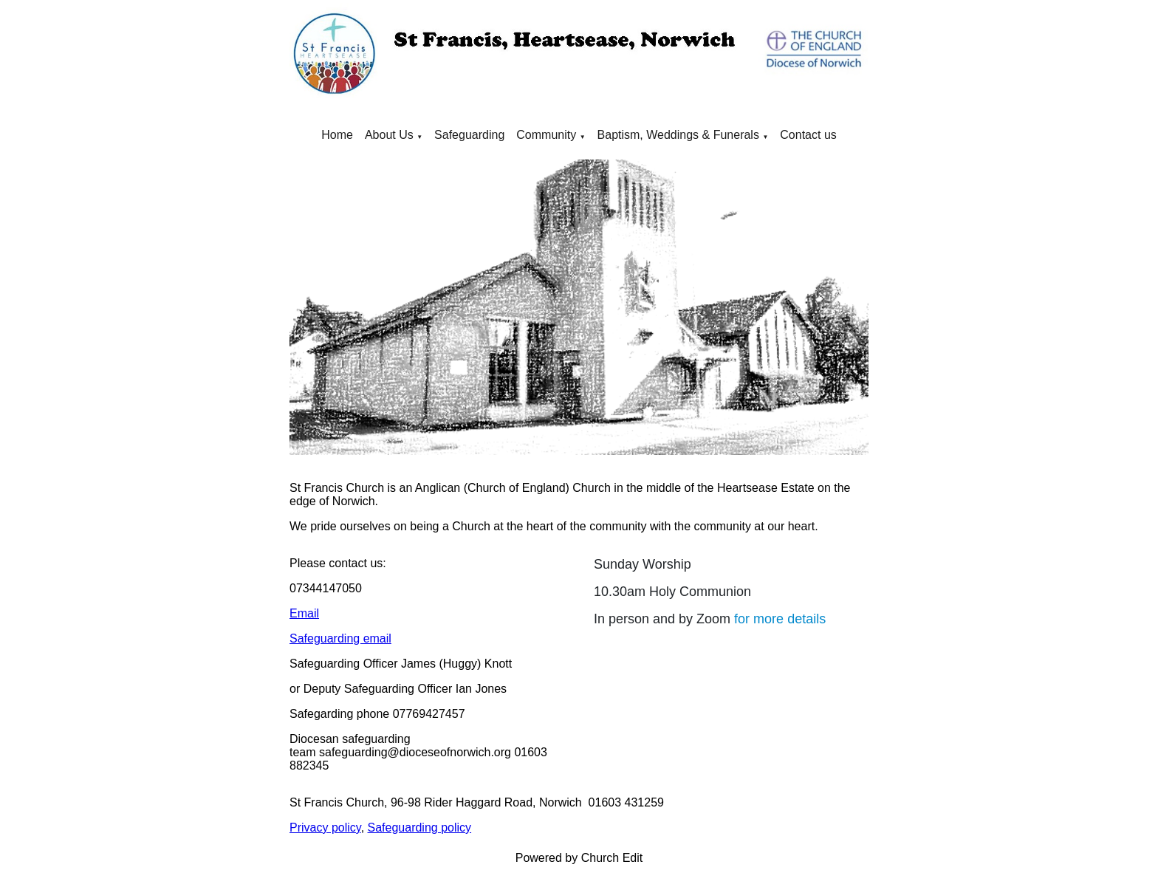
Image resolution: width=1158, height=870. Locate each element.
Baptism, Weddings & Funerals (678, 135)
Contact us (808, 135)
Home (337, 135)
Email (304, 613)
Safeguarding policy (420, 827)
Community (546, 135)
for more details (780, 619)
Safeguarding (469, 135)
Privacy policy (325, 827)
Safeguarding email (340, 638)
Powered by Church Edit (579, 858)
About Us (389, 135)
